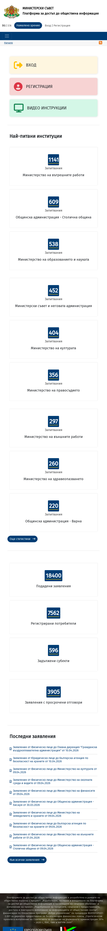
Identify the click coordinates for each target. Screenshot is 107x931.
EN (9, 25)
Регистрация (62, 25)
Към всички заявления (27, 859)
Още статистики (22, 539)
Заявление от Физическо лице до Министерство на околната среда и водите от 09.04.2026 (51, 781)
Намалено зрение (28, 25)
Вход (48, 25)
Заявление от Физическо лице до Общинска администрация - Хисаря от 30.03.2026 (52, 803)
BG (4, 25)
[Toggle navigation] (7, 36)
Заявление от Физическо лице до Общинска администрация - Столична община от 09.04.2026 (52, 847)
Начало (8, 42)
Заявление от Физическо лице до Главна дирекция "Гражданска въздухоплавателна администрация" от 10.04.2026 (53, 748)
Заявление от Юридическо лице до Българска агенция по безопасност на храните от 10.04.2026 (49, 759)
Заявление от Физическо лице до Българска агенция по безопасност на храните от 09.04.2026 (48, 825)
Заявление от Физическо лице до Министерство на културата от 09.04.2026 (53, 770)
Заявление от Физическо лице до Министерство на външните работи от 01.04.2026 (52, 836)
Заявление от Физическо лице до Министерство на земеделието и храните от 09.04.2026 (45, 814)
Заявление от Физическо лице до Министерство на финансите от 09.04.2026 (52, 792)
